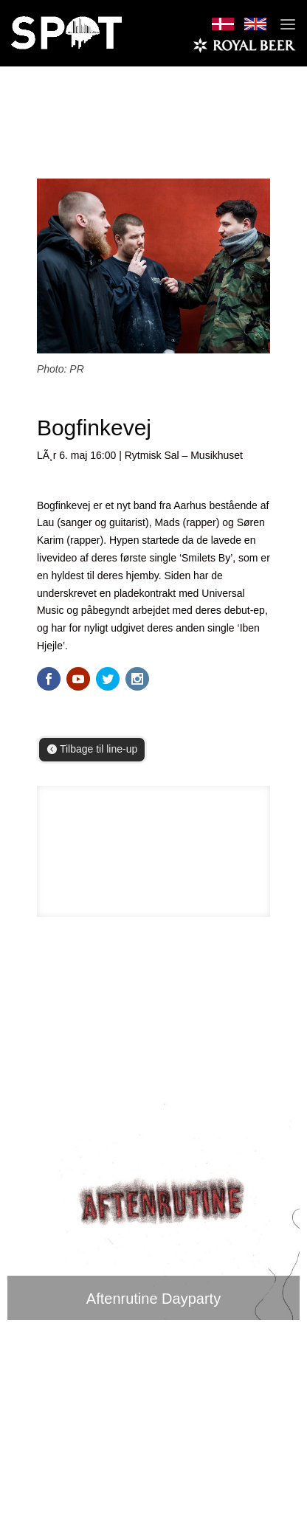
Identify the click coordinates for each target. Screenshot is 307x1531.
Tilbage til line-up (98, 749)
